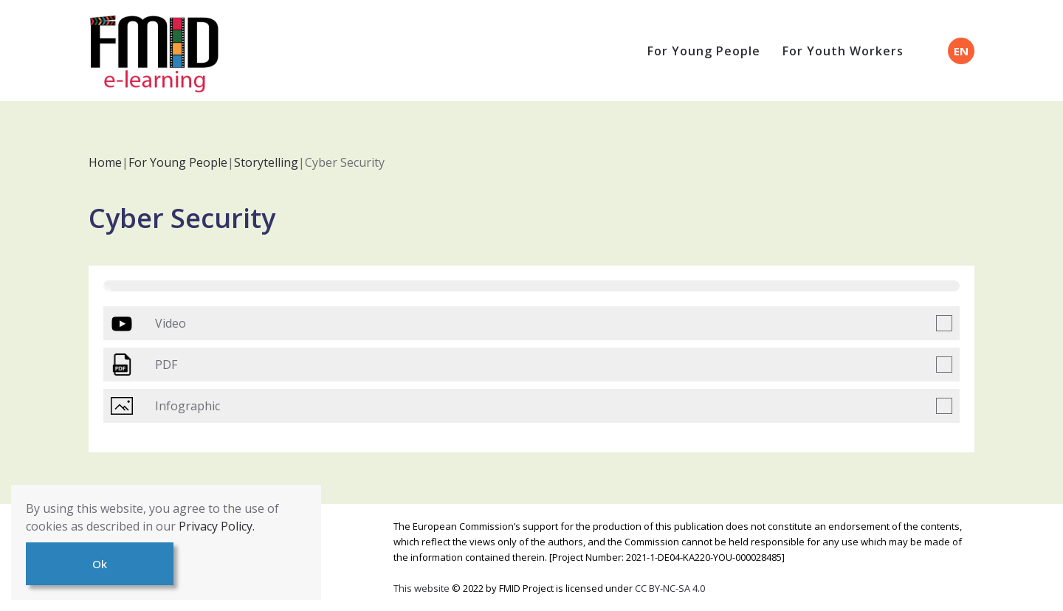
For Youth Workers (843, 51)
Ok (99, 563)
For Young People (703, 51)
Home (105, 162)
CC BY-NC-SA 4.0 (670, 588)
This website (422, 588)
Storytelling (266, 162)
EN (961, 51)
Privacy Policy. (217, 526)
